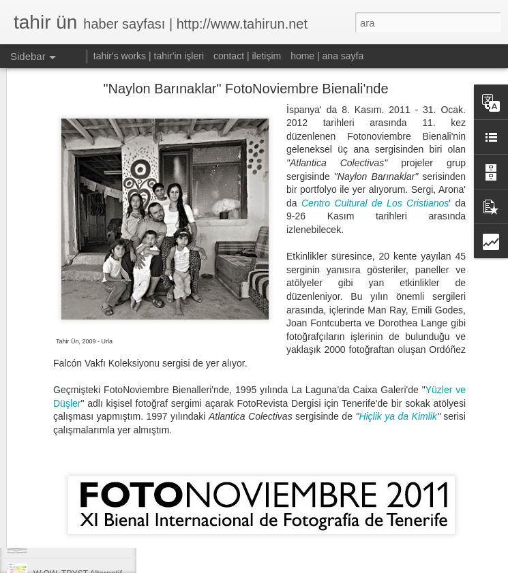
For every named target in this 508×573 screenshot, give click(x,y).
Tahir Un (324, 513)
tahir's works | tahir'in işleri (148, 55)
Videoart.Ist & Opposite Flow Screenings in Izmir (121, 481)
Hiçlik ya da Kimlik (398, 345)
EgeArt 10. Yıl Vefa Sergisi (81, 512)
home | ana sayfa (326, 55)
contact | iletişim (247, 55)
